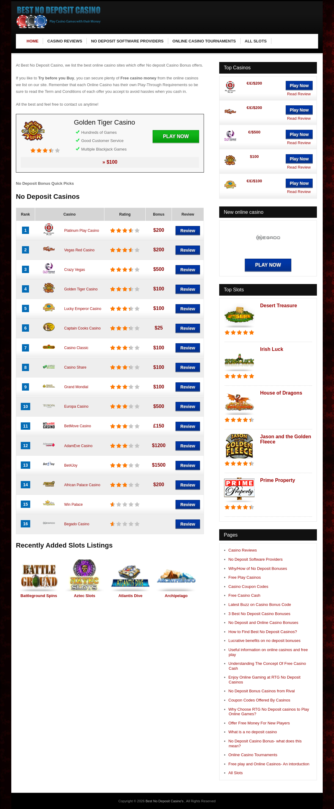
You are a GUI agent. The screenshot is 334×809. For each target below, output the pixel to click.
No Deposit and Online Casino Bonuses (263, 622)
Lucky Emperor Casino (82, 309)
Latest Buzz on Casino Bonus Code (259, 604)
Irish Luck (271, 349)
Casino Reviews (242, 550)
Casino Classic (76, 348)
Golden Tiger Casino (104, 122)
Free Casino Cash (244, 595)
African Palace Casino (82, 485)
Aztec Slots (84, 595)
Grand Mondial (76, 387)
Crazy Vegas (74, 270)
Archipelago (176, 595)
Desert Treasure (278, 305)
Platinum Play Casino (81, 230)
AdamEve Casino (78, 446)
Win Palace (73, 504)
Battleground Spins (38, 595)
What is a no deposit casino (252, 732)
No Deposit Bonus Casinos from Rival (261, 691)
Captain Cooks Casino (82, 328)
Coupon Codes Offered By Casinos (259, 700)
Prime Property (277, 480)
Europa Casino (76, 406)
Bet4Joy (70, 465)
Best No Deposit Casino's (165, 801)
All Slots (235, 773)
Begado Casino (76, 524)
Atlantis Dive (130, 595)
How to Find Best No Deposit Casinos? (262, 631)
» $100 (110, 162)
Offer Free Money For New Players (259, 723)
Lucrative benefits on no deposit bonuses (264, 640)
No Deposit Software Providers (255, 559)
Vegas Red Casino (79, 250)
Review (187, 230)
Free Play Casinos (244, 577)
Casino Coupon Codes (248, 586)
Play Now (176, 136)
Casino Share (75, 367)
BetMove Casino (77, 426)
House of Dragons (281, 392)
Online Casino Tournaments (252, 755)
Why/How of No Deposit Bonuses (257, 568)
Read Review (298, 94)
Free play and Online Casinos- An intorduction (268, 764)
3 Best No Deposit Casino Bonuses (259, 613)
